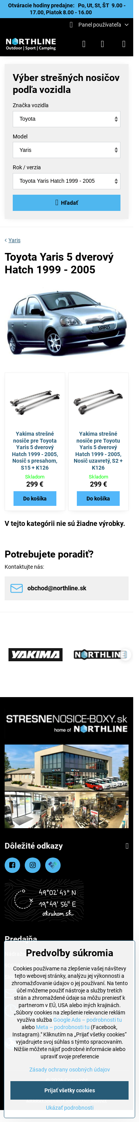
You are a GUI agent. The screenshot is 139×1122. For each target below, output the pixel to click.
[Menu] (124, 44)
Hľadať (66, 203)
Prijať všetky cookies (69, 1090)
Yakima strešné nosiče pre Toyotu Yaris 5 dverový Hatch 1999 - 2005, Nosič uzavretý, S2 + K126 (98, 451)
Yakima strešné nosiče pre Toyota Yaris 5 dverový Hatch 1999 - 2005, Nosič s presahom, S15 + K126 (35, 451)
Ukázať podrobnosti (69, 1108)
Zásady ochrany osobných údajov (69, 1069)
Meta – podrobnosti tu (63, 1027)
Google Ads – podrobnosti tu (87, 1020)
